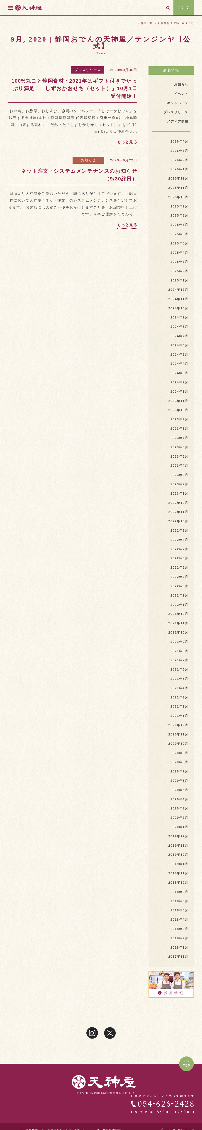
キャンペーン (177, 103)
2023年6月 (179, 447)
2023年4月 (179, 465)
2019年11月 (178, 845)
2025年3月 (179, 262)
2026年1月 (179, 169)
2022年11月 (178, 512)
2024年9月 (179, 317)
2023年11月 (178, 401)
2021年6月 (179, 669)
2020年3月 (179, 808)
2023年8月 (179, 428)
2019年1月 (179, 864)
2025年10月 (178, 197)
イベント (181, 94)
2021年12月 (178, 614)
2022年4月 (179, 577)
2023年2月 (179, 484)
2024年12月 (178, 289)
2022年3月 (179, 586)
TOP (186, 1065)
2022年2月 (179, 595)
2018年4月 (179, 919)
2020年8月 (179, 762)
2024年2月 (179, 382)
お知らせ (88, 160)
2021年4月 (179, 688)
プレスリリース (88, 70)
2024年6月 (179, 345)
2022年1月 (179, 605)
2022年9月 (179, 530)
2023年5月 (179, 456)
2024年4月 (179, 363)
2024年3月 (179, 373)
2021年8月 (179, 651)
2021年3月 (179, 697)
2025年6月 (179, 234)
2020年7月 (179, 771)
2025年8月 (179, 215)
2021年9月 (179, 642)
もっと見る (127, 142)
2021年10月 (178, 632)
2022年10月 (178, 521)
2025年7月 (179, 225)
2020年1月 (179, 827)
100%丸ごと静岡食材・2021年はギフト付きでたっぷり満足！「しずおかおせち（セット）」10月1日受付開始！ (74, 88)
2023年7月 (179, 438)
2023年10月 (178, 410)
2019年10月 (178, 854)
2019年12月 (178, 836)
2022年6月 (179, 558)
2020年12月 (178, 725)
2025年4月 (179, 252)
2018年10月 (178, 882)
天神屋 (36, 8)
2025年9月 (179, 206)
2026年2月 (179, 160)
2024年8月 (179, 326)
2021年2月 (179, 706)
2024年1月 (179, 391)
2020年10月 (178, 743)
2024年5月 (179, 354)
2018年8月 (179, 901)
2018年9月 (179, 892)
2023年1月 (179, 493)
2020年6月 (179, 780)
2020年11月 (178, 734)
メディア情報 (177, 121)
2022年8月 (179, 540)
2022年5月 (179, 567)
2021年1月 (179, 716)
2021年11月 (178, 623)
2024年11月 (178, 299)
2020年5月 (179, 790)
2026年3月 (179, 151)
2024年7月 (179, 336)
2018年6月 (179, 910)
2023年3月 (179, 475)
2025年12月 (178, 178)
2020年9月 (179, 753)
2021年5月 (179, 679)
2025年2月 (179, 271)
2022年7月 (179, 549)
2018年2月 (179, 938)
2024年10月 (178, 308)
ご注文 (184, 8)
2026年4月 (179, 141)
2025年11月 (178, 188)
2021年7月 (179, 660)
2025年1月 (179, 280)
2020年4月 (179, 799)
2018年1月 (179, 947)
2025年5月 (179, 243)
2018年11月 (178, 873)
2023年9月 (179, 419)
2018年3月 (179, 929)
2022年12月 (178, 503)
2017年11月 (178, 956)
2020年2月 (179, 817)
